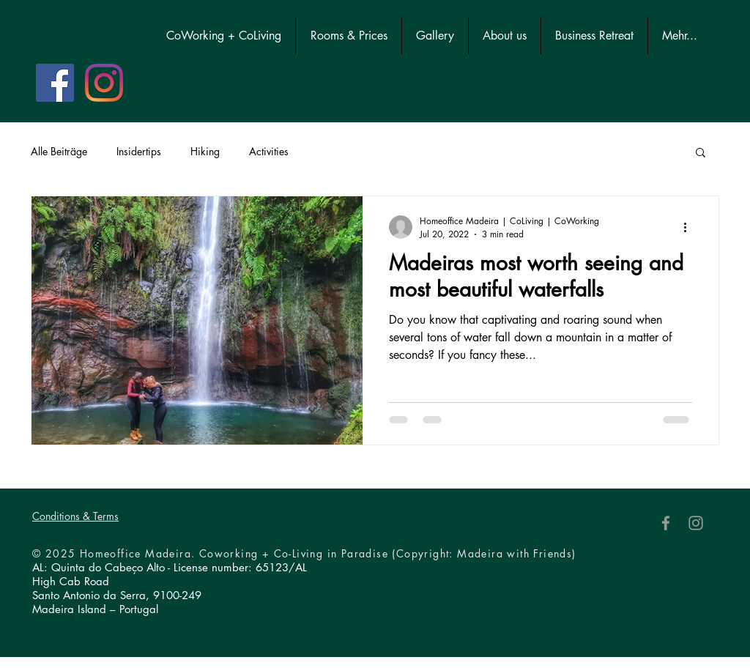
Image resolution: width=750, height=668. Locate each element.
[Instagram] (104, 83)
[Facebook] (665, 522)
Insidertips (138, 151)
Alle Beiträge (59, 151)
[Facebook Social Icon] (55, 83)
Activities (269, 151)
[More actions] (690, 227)
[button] (701, 153)
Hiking (205, 151)
